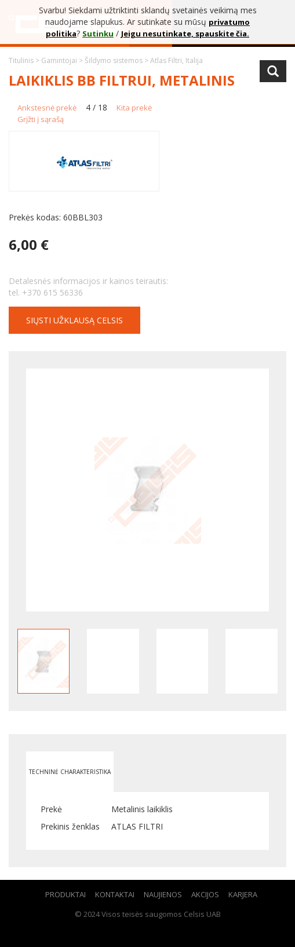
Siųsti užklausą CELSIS (74, 320)
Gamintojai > (63, 60)
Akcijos (205, 894)
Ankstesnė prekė (47, 107)
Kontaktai (114, 894)
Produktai (65, 894)
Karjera (242, 894)
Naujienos (163, 894)
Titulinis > (25, 60)
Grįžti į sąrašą (40, 119)
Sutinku (98, 33)
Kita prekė (134, 107)
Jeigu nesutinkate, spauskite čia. (185, 33)
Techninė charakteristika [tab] (70, 772)
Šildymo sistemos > (117, 60)
